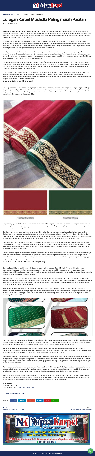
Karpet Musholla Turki (12, 14)
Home (4, 14)
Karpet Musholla (10, 393)
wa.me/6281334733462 (26, 387)
